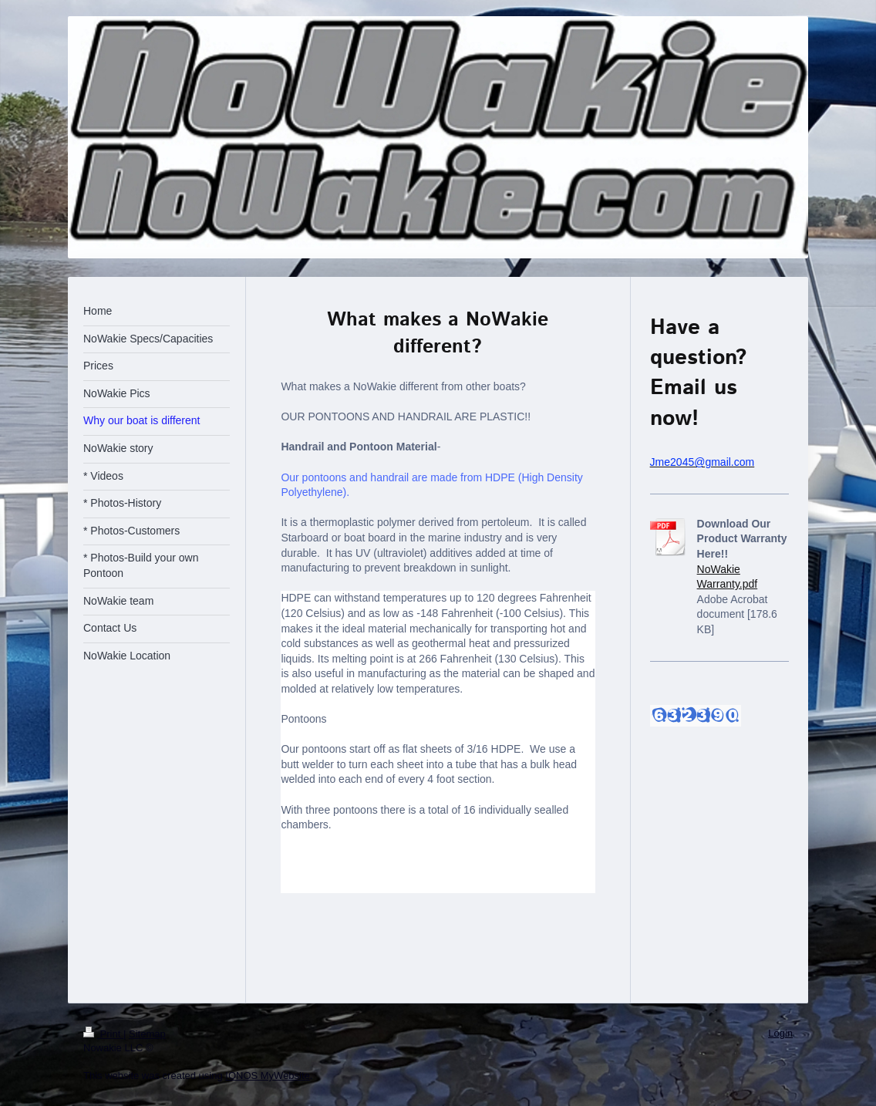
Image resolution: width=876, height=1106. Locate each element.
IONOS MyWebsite (267, 1075)
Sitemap (147, 1034)
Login (780, 1033)
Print (103, 1034)
